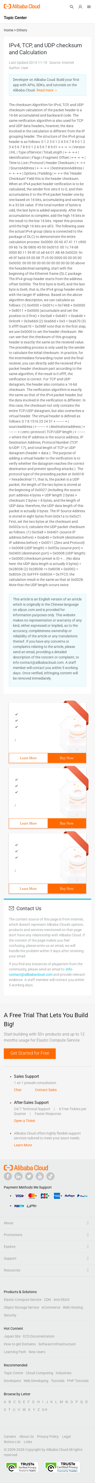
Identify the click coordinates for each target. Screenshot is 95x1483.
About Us (26, 1437)
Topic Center (13, 1373)
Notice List (12, 1442)
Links (28, 1442)
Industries (63, 1373)
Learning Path (15, 1352)
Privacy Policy (48, 1437)
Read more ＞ (47, 90)
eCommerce (51, 1307)
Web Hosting (73, 1307)
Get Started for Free (29, 1053)
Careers (10, 1437)
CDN (47, 1300)
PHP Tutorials (78, 1381)
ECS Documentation (38, 1336)
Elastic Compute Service (22, 1300)
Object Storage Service (21, 1307)
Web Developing (36, 1381)
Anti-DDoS (61, 1300)
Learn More (28, 758)
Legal (66, 1437)
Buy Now (66, 758)
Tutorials (58, 1381)
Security (10, 1315)
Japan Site (12, 1336)
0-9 (44, 1410)
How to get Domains (20, 1344)
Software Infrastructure (56, 1344)
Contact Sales (46, 1090)
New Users (37, 1352)
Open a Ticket (24, 1121)
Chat (18, 1090)
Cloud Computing (39, 1373)
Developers (12, 1381)
